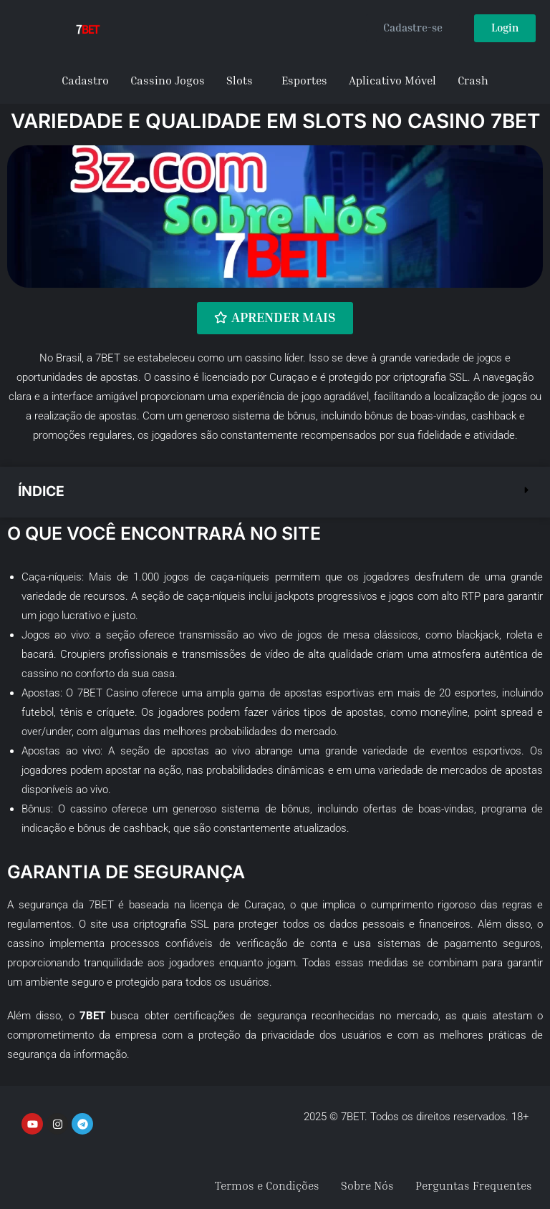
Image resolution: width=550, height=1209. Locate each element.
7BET (107, 357)
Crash (473, 80)
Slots (239, 80)
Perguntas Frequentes (473, 1185)
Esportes (304, 80)
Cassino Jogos (167, 80)
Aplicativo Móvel (392, 80)
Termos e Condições (267, 1185)
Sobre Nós (367, 1185)
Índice (42, 491)
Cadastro (85, 80)
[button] (275, 491)
